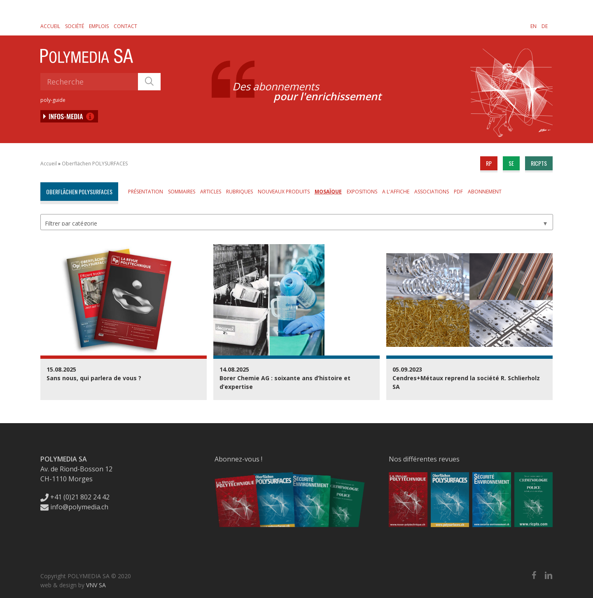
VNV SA (96, 585)
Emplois (99, 26)
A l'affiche (395, 191)
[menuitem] (533, 25)
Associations (431, 191)
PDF (458, 191)
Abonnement (485, 191)
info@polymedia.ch (74, 506)
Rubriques (239, 191)
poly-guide (52, 100)
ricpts (539, 163)
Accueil (50, 26)
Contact (125, 26)
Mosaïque (328, 191)
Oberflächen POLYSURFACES (95, 163)
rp (489, 163)
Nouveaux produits (284, 191)
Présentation (145, 191)
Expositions (362, 191)
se (511, 163)
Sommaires (181, 191)
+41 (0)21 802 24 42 (75, 496)
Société (74, 26)
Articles (210, 191)
